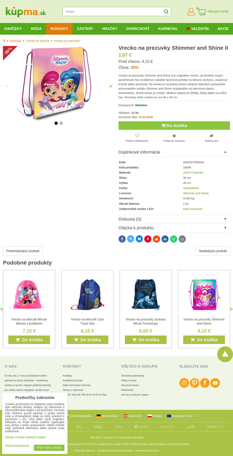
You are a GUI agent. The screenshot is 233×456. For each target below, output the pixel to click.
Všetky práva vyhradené (130, 437)
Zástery (85, 29)
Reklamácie (127, 390)
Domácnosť (137, 29)
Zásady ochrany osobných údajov (115, 450)
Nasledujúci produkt (213, 251)
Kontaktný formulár (73, 380)
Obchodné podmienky (132, 375)
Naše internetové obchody (76, 385)
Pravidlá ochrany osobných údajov (147, 444)
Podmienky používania (147, 450)
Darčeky (13, 29)
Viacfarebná (190, 188)
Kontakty (67, 375)
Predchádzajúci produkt (22, 251)
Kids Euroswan (192, 208)
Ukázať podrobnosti (17, 445)
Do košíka (174, 125)
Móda (36, 29)
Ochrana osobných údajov (135, 394)
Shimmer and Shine (195, 193)
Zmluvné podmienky (178, 444)
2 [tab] (61, 123)
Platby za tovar (129, 380)
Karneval (168, 29)
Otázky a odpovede (73, 390)
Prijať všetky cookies (49, 447)
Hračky (109, 29)
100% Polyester (193, 172)
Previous (6, 86)
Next (111, 86)
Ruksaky (59, 29)
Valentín (198, 29)
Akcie (223, 29)
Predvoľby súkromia (84, 450)
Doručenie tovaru (130, 385)
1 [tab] (56, 123)
